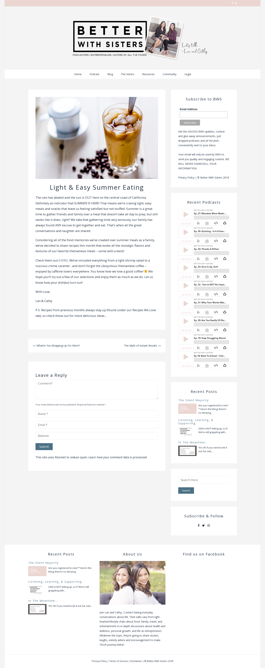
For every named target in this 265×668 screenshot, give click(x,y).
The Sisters (127, 74)
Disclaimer (136, 661)
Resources (148, 74)
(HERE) (63, 260)
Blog (110, 74)
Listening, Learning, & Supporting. (195, 421)
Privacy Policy (186, 177)
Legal (187, 74)
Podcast (94, 74)
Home (78, 74)
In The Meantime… (193, 442)
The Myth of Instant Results (140, 345)
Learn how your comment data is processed (117, 457)
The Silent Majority (193, 400)
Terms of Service (118, 661)
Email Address (188, 109)
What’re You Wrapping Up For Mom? (58, 345)
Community (169, 74)
